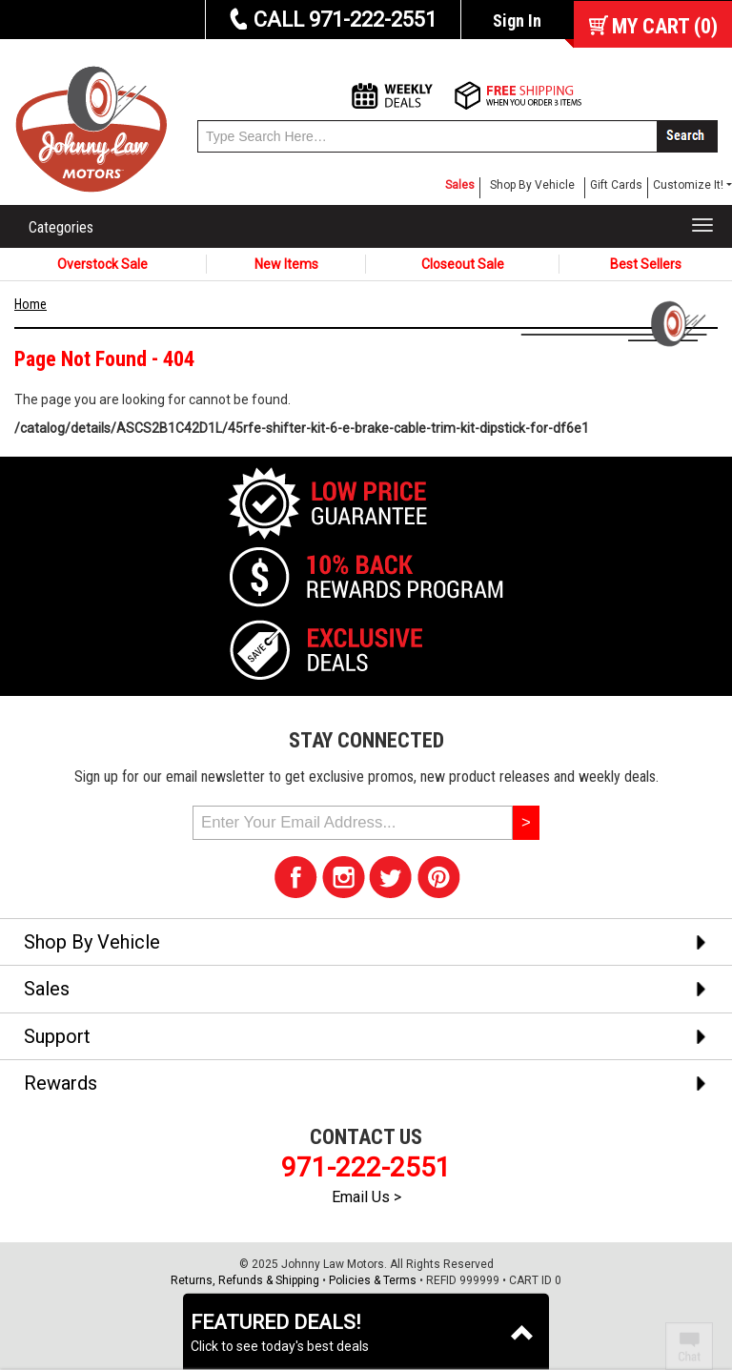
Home (30, 304)
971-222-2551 (366, 1167)
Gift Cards (616, 185)
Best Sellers (645, 264)
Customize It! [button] (688, 185)
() (665, 26)
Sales (460, 185)
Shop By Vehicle (532, 185)
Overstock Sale (102, 264)
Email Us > (366, 1197)
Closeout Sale (462, 264)
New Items (286, 264)
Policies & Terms (373, 1280)
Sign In (517, 20)
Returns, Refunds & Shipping (245, 1280)
